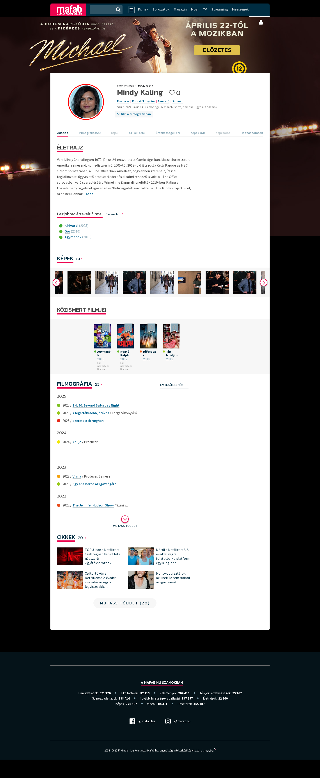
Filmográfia (74, 402)
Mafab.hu (152, 769)
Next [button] (263, 286)
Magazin (180, 9)
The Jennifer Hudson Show (93, 523)
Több (89, 194)
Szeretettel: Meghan (88, 439)
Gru (67, 231)
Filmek (143, 9)
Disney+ (81, 387)
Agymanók (73, 237)
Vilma (77, 494)
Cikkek (66, 555)
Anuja (77, 460)
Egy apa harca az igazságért (94, 502)
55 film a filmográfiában (134, 114)
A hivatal (71, 225)
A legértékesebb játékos (91, 431)
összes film (114, 214)
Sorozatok (161, 9)
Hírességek (240, 9)
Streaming (219, 9)
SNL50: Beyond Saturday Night (96, 423)
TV (205, 9)
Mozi (194, 9)
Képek (65, 258)
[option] (72, 286)
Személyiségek (125, 85)
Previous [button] (56, 286)
